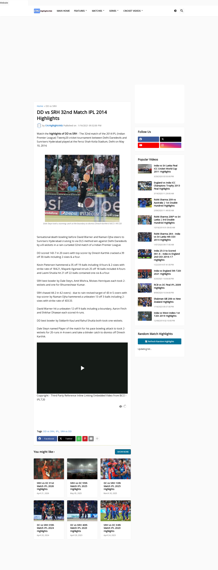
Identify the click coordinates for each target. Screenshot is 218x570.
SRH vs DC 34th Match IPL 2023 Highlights (112, 528)
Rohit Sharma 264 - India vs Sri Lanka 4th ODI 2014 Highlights (167, 236)
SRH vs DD (66, 431)
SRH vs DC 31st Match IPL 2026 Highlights (45, 486)
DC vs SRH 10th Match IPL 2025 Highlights (112, 486)
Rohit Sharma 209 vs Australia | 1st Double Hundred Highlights (165, 202)
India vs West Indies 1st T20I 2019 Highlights (167, 314)
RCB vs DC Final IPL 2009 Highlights (167, 286)
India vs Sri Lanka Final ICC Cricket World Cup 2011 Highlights (165, 168)
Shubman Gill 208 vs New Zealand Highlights (167, 300)
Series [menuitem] (112, 10)
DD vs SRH (51, 106)
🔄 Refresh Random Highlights (159, 341)
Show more (123, 451)
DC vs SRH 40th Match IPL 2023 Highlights (78, 528)
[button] (175, 11)
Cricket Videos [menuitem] (132, 10)
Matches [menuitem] (97, 10)
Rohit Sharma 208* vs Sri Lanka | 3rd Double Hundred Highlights (167, 219)
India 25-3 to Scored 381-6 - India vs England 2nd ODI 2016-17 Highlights (167, 255)
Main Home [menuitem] (63, 10)
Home (40, 106)
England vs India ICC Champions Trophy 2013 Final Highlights (167, 185)
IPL (57, 431)
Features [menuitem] (79, 10)
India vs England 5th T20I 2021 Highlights (167, 272)
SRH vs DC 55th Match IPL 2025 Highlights (78, 486)
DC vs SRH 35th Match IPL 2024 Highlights (45, 528)
